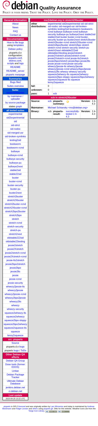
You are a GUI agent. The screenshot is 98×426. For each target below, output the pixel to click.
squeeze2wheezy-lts (15, 313)
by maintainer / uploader (15, 97)
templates (18, 45)
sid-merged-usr (15, 132)
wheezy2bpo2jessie (15, 298)
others (35, 409)
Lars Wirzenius (57, 406)
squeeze (15, 331)
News (15, 27)
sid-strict (15, 125)
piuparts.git (48, 409)
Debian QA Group (15, 360)
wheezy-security (15, 309)
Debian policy (15, 49)
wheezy (15, 305)
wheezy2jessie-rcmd (15, 294)
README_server (15, 71)
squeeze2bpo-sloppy (15, 320)
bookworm (15, 144)
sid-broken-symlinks (15, 136)
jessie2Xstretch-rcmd (15, 256)
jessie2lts (15, 271)
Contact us (15, 35)
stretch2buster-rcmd (15, 204)
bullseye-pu (15, 163)
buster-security (15, 185)
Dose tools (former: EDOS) (15, 365)
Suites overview (15, 86)
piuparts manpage (15, 74)
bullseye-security (15, 159)
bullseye (15, 151)
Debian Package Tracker (15, 376)
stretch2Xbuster (15, 92)
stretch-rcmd (15, 223)
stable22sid (15, 174)
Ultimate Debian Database (15, 382)
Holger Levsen (22, 409)
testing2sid (15, 140)
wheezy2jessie (15, 290)
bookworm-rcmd (15, 147)
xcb (55, 93)
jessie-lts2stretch (15, 260)
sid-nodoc (15, 129)
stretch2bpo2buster (15, 211)
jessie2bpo (15, 268)
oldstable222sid (15, 238)
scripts (10, 63)
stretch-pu (15, 230)
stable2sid (15, 170)
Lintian (15, 371)
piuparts (7, 406)
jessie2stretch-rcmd (15, 253)
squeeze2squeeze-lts (15, 328)
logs (21, 63)
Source (15, 343)
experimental (15, 114)
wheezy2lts (15, 301)
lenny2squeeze (15, 335)
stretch (15, 219)
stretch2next (15, 234)
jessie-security (15, 283)
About (15, 23)
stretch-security (15, 226)
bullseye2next (15, 166)
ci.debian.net (15, 391)
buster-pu (15, 189)
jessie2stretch (15, 245)
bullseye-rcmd (15, 155)
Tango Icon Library (36, 411)
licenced (22, 406)
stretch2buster (15, 196)
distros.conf (15, 60)
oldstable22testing (15, 241)
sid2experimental (15, 117)
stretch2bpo (15, 215)
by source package (15, 102)
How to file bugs (15, 42)
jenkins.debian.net (15, 387)
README (15, 67)
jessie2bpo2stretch (15, 264)
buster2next (15, 193)
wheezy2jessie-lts (15, 286)
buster (15, 177)
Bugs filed (15, 82)
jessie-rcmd (15, 279)
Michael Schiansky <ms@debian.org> (68, 107)
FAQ (15, 31)
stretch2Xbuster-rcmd (15, 207)
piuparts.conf (15, 58)
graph (19, 106)
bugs (22, 346)
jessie (15, 275)
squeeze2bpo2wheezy (15, 324)
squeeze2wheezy (15, 316)
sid (15, 121)
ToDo (23, 350)
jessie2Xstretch (15, 249)
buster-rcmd (15, 181)
